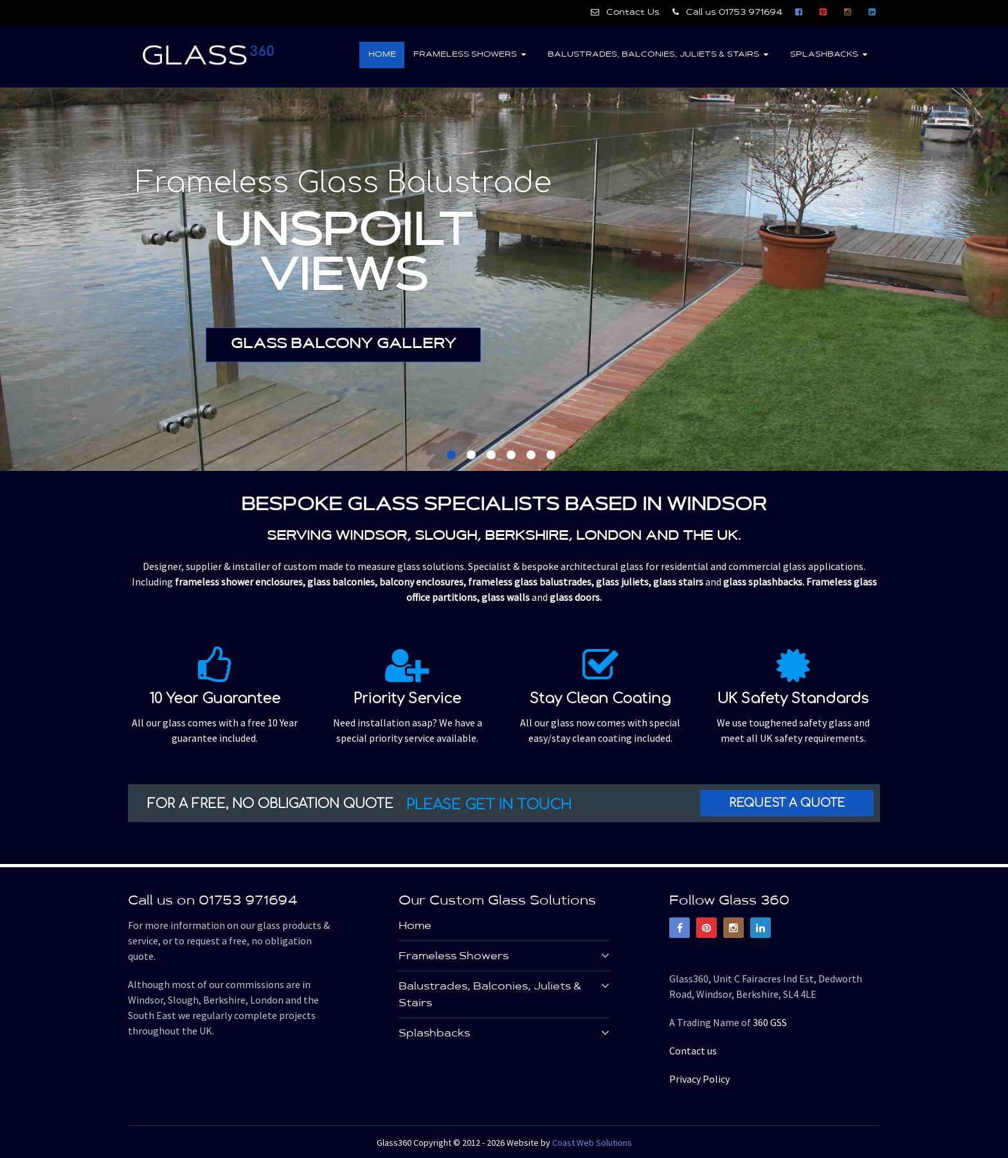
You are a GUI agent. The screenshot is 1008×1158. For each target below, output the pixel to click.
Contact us (693, 1051)
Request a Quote (787, 803)
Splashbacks (823, 55)
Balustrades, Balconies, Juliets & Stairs (652, 55)
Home (379, 55)
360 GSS (770, 1022)
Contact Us (625, 12)
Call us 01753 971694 (727, 12)
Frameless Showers (463, 55)
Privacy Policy (699, 1079)
